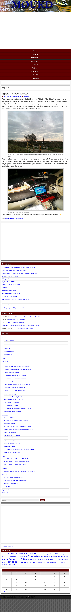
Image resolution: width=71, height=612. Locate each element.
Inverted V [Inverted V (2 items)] (49, 559)
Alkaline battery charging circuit (12, 411)
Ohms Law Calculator (9, 423)
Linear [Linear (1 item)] (61, 559)
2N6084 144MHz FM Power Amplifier (14, 400)
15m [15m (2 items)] (16, 554)
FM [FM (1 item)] (65, 556)
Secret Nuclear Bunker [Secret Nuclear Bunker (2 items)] (35, 562)
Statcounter (3, 599)
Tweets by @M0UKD (7, 546)
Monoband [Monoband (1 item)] (65, 559)
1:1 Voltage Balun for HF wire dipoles (22, 328)
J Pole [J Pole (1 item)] (58, 559)
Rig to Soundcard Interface (11, 405)
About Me (35, 54)
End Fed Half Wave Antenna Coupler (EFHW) (17, 384)
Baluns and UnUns (9, 382)
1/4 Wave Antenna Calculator (10, 276)
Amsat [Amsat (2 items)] (52, 554)
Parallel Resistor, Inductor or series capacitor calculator (19, 449)
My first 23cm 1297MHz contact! (11, 282)
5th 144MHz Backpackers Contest (11, 302)
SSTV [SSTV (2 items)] (63, 562)
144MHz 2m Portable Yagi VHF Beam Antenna (18, 369)
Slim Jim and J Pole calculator (16, 319)
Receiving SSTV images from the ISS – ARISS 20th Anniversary (19, 273)
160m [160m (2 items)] (44, 554)
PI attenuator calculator (10, 438)
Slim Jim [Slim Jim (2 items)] (46, 562)
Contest (10, 218)
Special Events (8, 354)
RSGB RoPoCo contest (15, 93)
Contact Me (35, 78)
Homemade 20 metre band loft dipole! (15, 378)
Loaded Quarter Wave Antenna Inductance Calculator (26, 317)
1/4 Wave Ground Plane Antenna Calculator (16, 420)
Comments (26, 96)
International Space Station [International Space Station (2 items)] (37, 559)
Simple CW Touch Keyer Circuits (12, 394)
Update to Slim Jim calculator (10, 305)
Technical (6, 346)
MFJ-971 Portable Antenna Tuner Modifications (16, 461)
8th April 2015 (17, 96)
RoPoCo (20, 218)
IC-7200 (15, 218)
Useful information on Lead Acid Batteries (15, 480)
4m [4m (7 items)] (10, 553)
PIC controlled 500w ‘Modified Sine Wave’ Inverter (17, 408)
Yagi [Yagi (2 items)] (13, 564)
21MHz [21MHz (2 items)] (21, 554)
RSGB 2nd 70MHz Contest (9, 296)
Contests (6, 343)
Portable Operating (9, 340)
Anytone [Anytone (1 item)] (64, 554)
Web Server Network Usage (11, 483)
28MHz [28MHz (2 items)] (26, 554)
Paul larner (5, 325)
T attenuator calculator (10, 441)
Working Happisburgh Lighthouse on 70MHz (14, 308)
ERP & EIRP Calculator (10, 432)
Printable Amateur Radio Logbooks (13, 477)
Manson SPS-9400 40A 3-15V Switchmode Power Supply (19, 471)
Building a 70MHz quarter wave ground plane (14, 270)
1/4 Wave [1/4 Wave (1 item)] (4, 554)
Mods (34, 65)
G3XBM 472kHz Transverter (11, 402)
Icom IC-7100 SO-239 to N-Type (11, 284)
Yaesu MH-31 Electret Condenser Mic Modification (17, 459)
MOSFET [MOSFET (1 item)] (4, 562)
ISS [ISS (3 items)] (54, 559)
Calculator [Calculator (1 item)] (16, 556)
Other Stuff (34, 71)
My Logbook (35, 75)
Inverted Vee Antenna (9, 446)
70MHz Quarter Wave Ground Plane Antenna (17, 366)
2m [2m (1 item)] (7, 554)
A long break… (6, 279)
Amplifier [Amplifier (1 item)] (48, 554)
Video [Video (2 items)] (9, 564)
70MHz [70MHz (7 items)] (33, 553)
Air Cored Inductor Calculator (12, 443)
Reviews (34, 68)
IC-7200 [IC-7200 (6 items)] (20, 559)
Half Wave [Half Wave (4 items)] (10, 559)
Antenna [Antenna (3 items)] (58, 554)
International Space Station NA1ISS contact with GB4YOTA (18, 267)
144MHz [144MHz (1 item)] (39, 554)
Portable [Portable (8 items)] (11, 561)
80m (6, 218)
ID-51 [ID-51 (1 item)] (26, 559)
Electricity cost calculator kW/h (12, 452)
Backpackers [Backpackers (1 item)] (7, 556)
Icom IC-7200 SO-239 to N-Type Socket (14, 464)
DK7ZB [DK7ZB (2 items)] (45, 556)
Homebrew (34, 58)
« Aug (3, 591)
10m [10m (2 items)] (13, 554)
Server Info (7, 486)
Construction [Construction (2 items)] (23, 556)
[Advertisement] (18, 30)
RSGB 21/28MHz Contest (9, 290)
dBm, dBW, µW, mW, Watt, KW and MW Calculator (17, 426)
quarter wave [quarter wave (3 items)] (22, 562)
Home (34, 51)
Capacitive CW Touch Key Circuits (13, 397)
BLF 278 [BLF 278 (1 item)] (12, 556)
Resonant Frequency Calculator (12, 435)
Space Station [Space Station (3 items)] (55, 562)
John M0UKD (7, 96)
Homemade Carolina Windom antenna (15, 375)
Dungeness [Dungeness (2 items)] (52, 556)
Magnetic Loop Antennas (12, 372)
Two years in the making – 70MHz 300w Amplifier (15, 299)
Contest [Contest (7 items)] (32, 556)
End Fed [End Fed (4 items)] (60, 556)
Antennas (6, 364)
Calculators (34, 61)
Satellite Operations (9, 351)
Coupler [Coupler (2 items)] (40, 556)
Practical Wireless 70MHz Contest (11, 293)
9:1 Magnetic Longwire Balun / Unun (15, 390)
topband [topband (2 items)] (4, 564)
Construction (7, 348)
